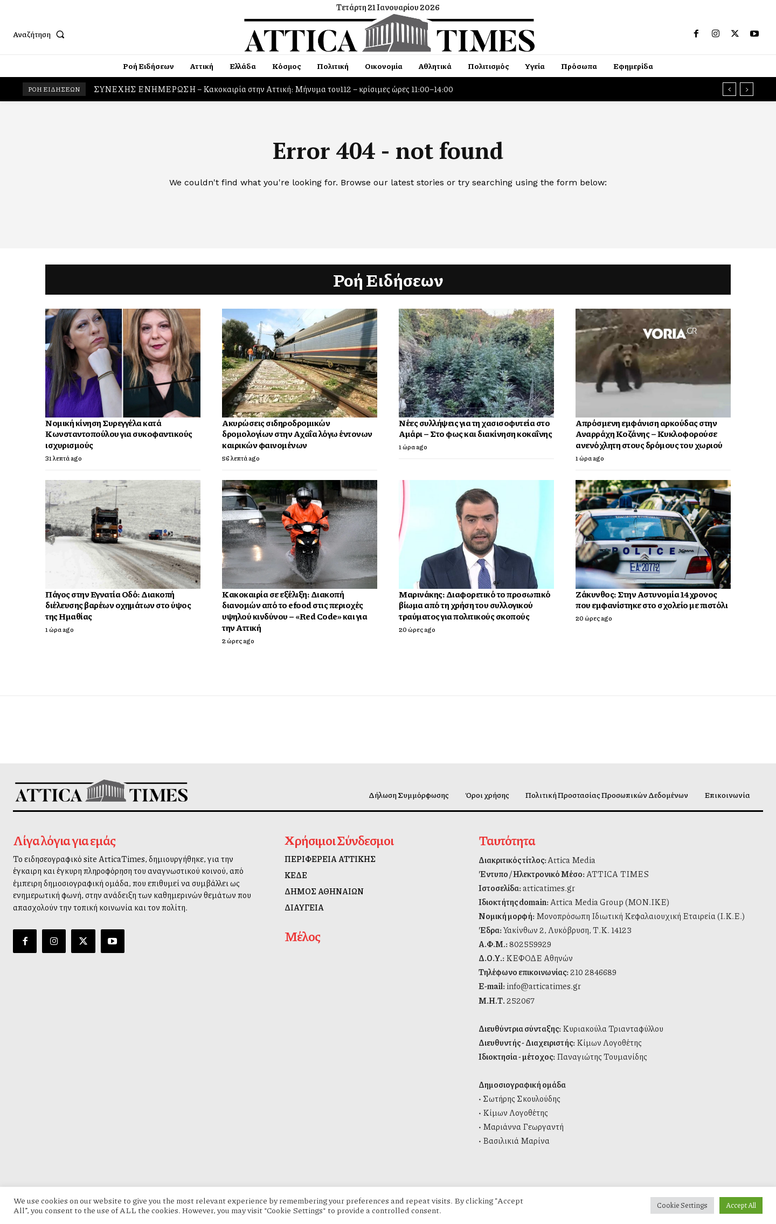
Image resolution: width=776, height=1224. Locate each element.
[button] (41, 34)
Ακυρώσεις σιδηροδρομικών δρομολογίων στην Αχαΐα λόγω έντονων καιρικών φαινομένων (297, 433)
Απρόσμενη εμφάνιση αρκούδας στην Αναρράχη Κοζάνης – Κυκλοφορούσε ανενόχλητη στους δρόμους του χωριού (649, 433)
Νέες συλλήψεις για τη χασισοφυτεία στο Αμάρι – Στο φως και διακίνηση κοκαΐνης (475, 428)
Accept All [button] (741, 1205)
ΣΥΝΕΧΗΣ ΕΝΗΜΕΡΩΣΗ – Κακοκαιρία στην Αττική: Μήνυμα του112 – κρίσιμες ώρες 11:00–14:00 (273, 89)
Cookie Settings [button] (682, 1205)
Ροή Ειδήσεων (388, 279)
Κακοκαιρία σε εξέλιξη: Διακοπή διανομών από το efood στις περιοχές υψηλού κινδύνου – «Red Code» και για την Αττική (294, 611)
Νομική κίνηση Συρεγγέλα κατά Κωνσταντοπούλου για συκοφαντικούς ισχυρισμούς (118, 433)
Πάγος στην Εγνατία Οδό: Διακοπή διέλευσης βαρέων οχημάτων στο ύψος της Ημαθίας (118, 605)
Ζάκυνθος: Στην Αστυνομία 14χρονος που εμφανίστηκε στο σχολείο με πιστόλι (652, 599)
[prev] (729, 89)
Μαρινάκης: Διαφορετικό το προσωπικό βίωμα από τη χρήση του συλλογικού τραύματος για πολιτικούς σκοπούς (475, 605)
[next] (746, 89)
